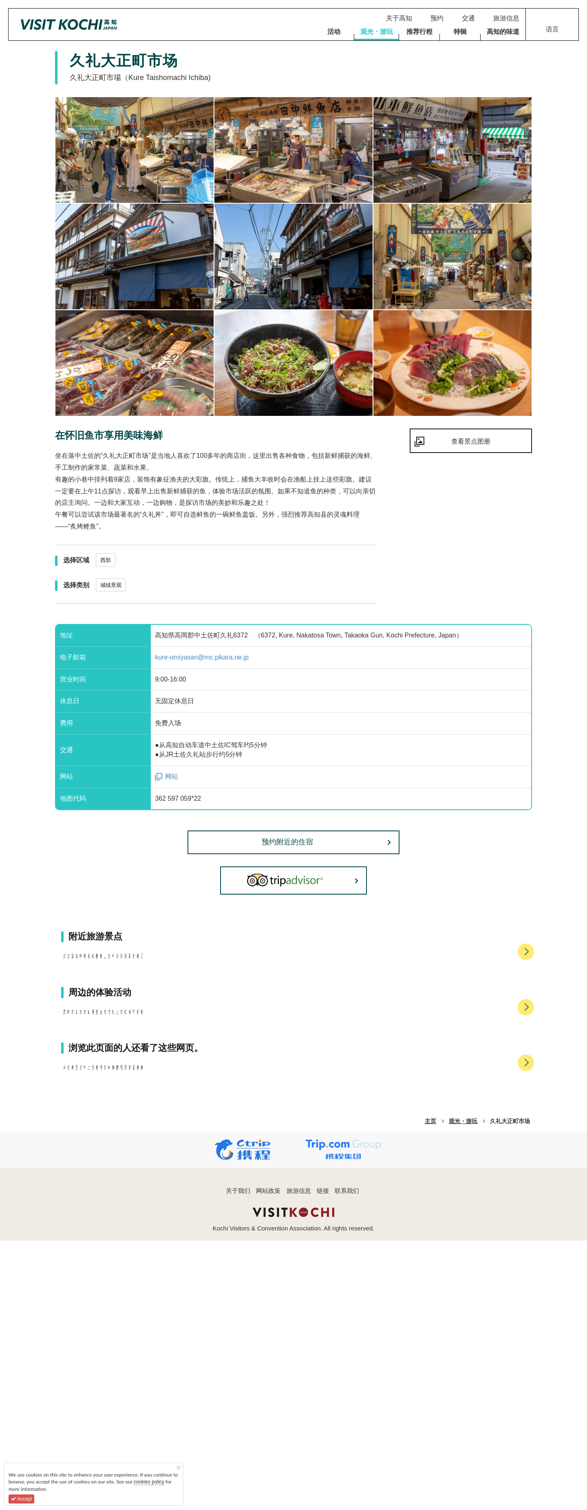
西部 (105, 560)
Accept (21, 1499)
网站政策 (268, 1460)
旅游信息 (299, 1460)
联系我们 (347, 1460)
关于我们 (238, 1460)
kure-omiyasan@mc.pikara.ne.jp (202, 657)
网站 (171, 776)
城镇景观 (110, 585)
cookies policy (149, 1482)
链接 (323, 1460)
